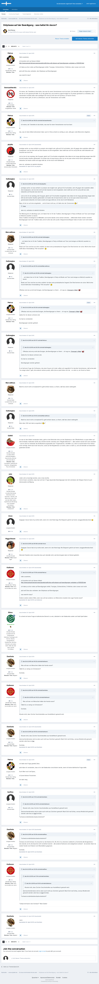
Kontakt (58, 977)
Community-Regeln (14, 14)
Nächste (13, 46)
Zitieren (25, 80)
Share (72, 31)
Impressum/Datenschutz (47, 977)
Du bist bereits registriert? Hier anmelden (70, 3)
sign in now (42, 951)
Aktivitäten (15, 9)
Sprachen (35, 977)
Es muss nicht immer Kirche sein (26, 32)
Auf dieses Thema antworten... (21, 958)
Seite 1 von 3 (26, 46)
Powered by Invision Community (49, 981)
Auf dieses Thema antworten (85, 38)
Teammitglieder (26, 14)
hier (33, 741)
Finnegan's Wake (72, 290)
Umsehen (6, 10)
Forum (3, 14)
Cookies (64, 977)
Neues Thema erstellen (62, 38)
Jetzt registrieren (91, 3)
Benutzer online (38, 14)
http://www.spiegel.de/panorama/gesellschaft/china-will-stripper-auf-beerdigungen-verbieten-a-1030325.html (51, 63)
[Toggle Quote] (22, 120)
